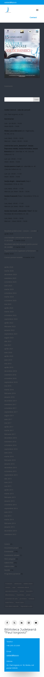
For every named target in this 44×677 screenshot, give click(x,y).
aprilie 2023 (8, 308)
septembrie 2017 (11, 412)
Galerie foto (8, 563)
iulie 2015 (8, 479)
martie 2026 (9, 271)
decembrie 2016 (10, 438)
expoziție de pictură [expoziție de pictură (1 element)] (11, 591)
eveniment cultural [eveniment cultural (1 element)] (23, 587)
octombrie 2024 (10, 293)
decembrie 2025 (10, 274)
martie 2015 (9, 493)
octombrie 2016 (10, 445)
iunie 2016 (8, 453)
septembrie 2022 (11, 319)
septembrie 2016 (11, 449)
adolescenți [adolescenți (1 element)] (17, 584)
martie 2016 (9, 456)
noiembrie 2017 (10, 404)
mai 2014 (7, 516)
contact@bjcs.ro (10, 2)
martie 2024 (9, 297)
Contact (33, 17)
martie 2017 (9, 430)
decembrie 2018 (10, 371)
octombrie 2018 (10, 378)
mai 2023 (7, 304)
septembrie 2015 (11, 475)
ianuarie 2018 (9, 397)
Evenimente (8, 86)
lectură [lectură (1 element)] (22, 591)
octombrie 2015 (10, 471)
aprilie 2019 (8, 367)
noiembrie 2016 (10, 441)
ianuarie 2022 (9, 330)
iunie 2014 (8, 512)
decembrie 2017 (10, 401)
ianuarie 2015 (9, 501)
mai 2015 (7, 486)
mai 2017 (7, 423)
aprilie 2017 (8, 427)
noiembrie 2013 (10, 534)
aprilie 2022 (8, 323)
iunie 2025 (8, 286)
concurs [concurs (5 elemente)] (7, 587)
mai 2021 (7, 345)
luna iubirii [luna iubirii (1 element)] (29, 591)
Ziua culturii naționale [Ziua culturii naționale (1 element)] (12, 606)
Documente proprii (11, 548)
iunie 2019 (8, 360)
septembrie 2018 (11, 382)
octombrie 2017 (10, 408)
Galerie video (9, 566)
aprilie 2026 (8, 267)
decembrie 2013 (10, 531)
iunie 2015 (8, 482)
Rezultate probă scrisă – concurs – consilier (20, 231)
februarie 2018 (10, 393)
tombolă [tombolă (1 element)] (31, 599)
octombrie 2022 (10, 315)
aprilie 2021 (8, 349)
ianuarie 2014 (9, 527)
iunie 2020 (8, 352)
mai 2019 (7, 363)
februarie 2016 (10, 460)
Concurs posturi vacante (13, 257)
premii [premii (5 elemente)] (28, 595)
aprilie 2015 (8, 490)
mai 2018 (7, 386)
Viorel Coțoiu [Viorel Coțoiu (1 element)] (20, 602)
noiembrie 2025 (10, 278)
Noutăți (7, 570)
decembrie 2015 (10, 467)
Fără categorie (9, 559)
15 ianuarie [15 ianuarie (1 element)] (8, 584)
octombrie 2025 (10, 282)
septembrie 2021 (11, 334)
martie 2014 (9, 519)
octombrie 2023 (10, 300)
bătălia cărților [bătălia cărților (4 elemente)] (28, 584)
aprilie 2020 (8, 356)
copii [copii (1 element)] (13, 587)
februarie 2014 (10, 523)
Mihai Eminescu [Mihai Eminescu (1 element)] (10, 595)
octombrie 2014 (10, 505)
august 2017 (9, 415)
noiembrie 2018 (10, 375)
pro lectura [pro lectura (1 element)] (23, 599)
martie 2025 (9, 289)
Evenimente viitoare (11, 555)
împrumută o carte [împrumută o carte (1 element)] (26, 606)
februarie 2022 (10, 326)
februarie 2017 (10, 434)
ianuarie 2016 (9, 464)
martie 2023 (9, 311)
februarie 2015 (10, 497)
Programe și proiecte (12, 574)
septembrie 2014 (11, 508)
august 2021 (9, 338)
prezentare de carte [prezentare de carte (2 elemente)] (11, 599)
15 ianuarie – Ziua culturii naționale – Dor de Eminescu (21, 83)
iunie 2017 (8, 419)
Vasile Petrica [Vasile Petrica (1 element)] (9, 602)
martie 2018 (9, 389)
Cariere (7, 544)
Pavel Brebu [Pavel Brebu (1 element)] (20, 595)
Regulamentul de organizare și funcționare (20, 251)
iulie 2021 (8, 341)
